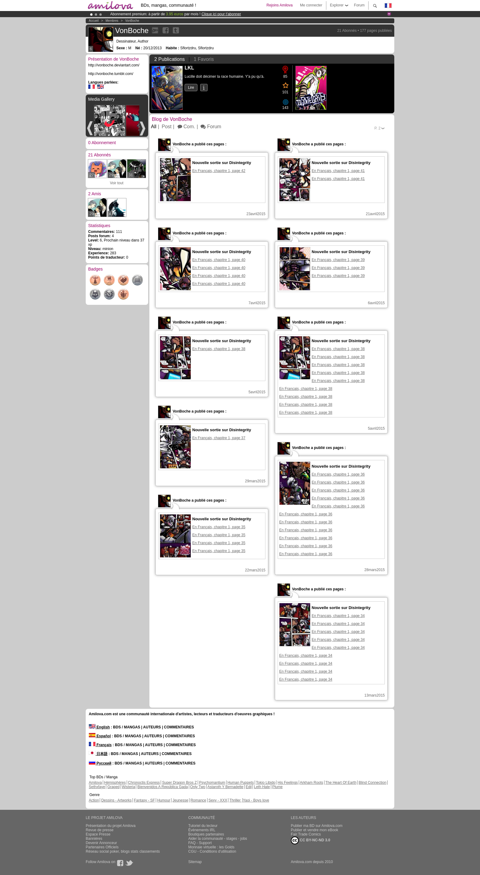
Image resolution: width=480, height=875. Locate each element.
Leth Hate (262, 787)
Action (94, 800)
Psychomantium (212, 782)
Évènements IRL (202, 830)
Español (100, 736)
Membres (112, 20)
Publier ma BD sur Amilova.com (317, 826)
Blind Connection (372, 782)
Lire (191, 87)
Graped (113, 787)
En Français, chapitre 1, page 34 (338, 616)
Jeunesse (180, 800)
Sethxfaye (97, 787)
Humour (163, 800)
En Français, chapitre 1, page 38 (218, 349)
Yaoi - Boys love (256, 800)
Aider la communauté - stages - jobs (217, 838)
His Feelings (288, 782)
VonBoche (132, 20)
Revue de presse (100, 830)
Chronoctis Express (144, 782)
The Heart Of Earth (340, 782)
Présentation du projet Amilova (111, 826)
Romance (198, 800)
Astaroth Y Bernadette (225, 787)
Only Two (197, 787)
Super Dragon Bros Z (179, 782)
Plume (277, 787)
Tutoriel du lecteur (203, 826)
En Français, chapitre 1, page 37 (218, 438)
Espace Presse (98, 834)
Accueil (94, 20)
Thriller (235, 800)
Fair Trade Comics (306, 834)
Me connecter (311, 5)
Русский (100, 763)
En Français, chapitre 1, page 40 (218, 260)
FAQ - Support (200, 843)
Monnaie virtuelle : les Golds (211, 847)
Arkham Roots (311, 782)
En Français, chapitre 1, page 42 (218, 171)
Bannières (94, 838)
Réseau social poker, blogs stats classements (123, 851)
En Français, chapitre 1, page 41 (338, 171)
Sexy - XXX (217, 800)
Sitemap (195, 862)
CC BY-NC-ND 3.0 (310, 840)
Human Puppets (240, 782)
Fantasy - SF (144, 800)
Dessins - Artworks (116, 800)
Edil (249, 787)
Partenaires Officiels (102, 847)
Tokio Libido (265, 782)
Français (100, 745)
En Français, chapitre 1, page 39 (338, 260)
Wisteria (128, 787)
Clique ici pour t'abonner (221, 14)
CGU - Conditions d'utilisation (212, 851)
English (99, 727)
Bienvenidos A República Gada (162, 787)
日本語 (98, 754)
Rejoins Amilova (280, 5)
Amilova (95, 782)
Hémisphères (115, 782)
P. (377, 128)
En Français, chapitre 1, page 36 (338, 474)
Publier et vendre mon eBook (314, 830)
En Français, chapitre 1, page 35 (218, 527)
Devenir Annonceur (101, 843)
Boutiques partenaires (206, 834)
